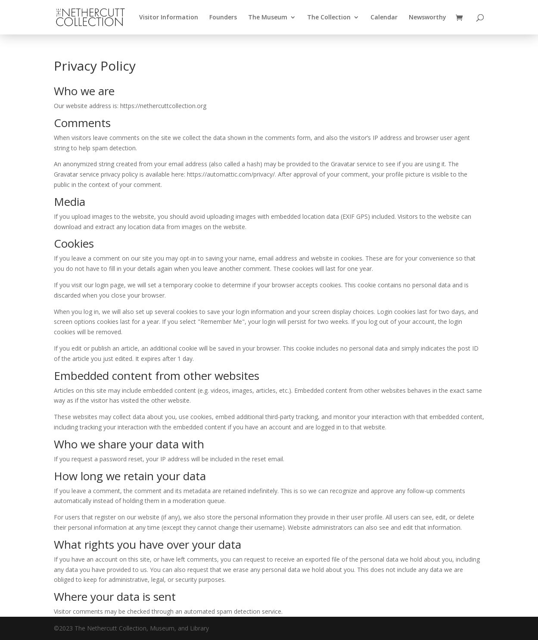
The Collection (329, 17)
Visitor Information (168, 17)
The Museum (267, 17)
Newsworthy (427, 17)
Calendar (384, 17)
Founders (223, 17)
